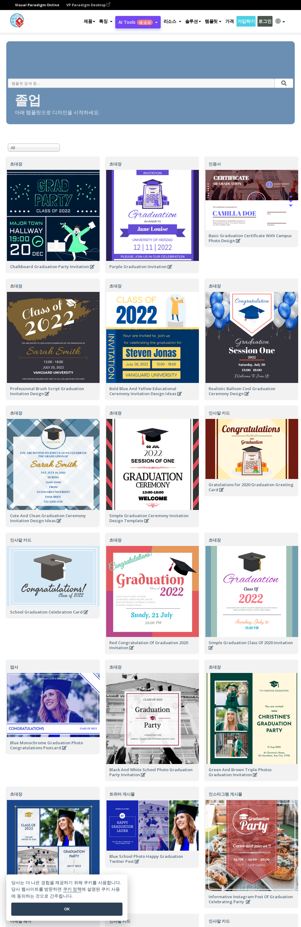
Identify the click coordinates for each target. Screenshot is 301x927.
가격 (229, 21)
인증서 (215, 164)
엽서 (14, 667)
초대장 (16, 164)
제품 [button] (89, 21)
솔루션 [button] (193, 21)
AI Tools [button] (137, 22)
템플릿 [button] (213, 21)
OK (67, 909)
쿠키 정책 (72, 889)
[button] (105, 21)
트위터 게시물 (122, 794)
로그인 (264, 21)
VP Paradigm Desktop (88, 5)
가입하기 (246, 21)
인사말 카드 (219, 413)
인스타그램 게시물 (225, 794)
